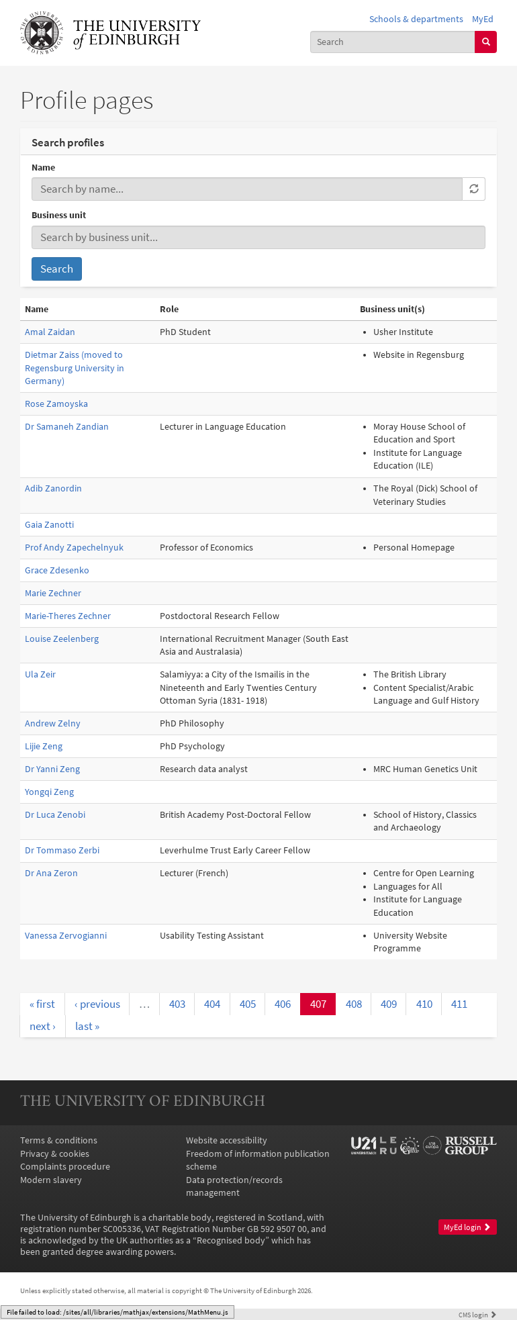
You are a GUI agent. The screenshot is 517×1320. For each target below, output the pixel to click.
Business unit (59, 215)
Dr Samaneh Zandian (67, 426)
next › (43, 1026)
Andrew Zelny (53, 723)
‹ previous (97, 1003)
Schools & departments (416, 19)
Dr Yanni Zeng (52, 769)
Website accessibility (226, 1140)
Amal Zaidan (50, 332)
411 (459, 1003)
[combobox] (393, 42)
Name (43, 167)
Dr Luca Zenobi (55, 814)
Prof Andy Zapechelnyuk (74, 547)
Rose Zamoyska (56, 404)
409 (389, 1003)
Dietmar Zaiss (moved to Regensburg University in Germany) (74, 368)
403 (177, 1003)
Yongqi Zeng (49, 792)
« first (42, 1003)
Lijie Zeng (43, 746)
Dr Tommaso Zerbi (62, 850)
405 (248, 1003)
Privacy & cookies (54, 1154)
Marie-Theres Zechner (68, 616)
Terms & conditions (58, 1140)
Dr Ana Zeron (51, 873)
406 (283, 1003)
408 (354, 1003)
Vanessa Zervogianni (66, 935)
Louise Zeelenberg (62, 639)
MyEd (482, 19)
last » (87, 1026)
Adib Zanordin (53, 488)
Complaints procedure (65, 1166)
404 (212, 1003)
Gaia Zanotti (49, 524)
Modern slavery (51, 1180)
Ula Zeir (40, 674)
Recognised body (231, 1240)
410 (424, 1003)
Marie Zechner (53, 593)
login (478, 1314)
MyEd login (467, 1227)
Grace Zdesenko (57, 570)
